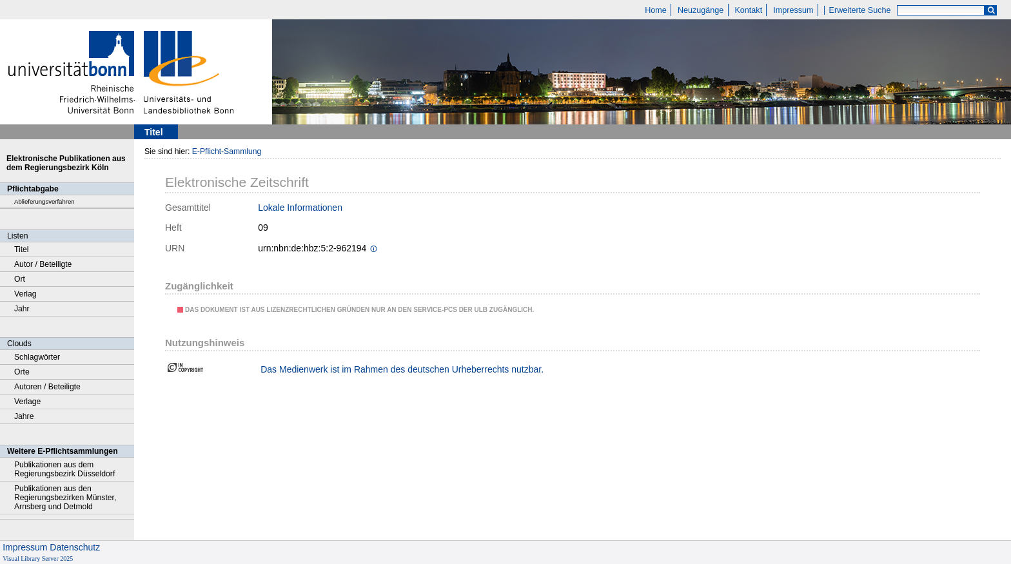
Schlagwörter (37, 357)
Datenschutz (75, 547)
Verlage (27, 401)
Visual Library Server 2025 (38, 558)
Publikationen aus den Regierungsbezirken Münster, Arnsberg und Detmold (65, 497)
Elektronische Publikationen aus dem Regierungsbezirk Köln (66, 163)
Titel (21, 249)
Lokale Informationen (300, 207)
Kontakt (748, 10)
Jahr (22, 308)
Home (656, 10)
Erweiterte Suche (860, 10)
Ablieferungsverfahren (44, 201)
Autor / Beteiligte (43, 264)
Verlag (25, 293)
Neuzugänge (700, 10)
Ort (19, 279)
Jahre (24, 416)
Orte (22, 371)
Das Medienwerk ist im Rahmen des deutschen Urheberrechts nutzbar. (402, 369)
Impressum (793, 10)
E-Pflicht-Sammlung (227, 151)
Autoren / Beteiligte (47, 386)
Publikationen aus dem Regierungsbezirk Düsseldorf (64, 469)
